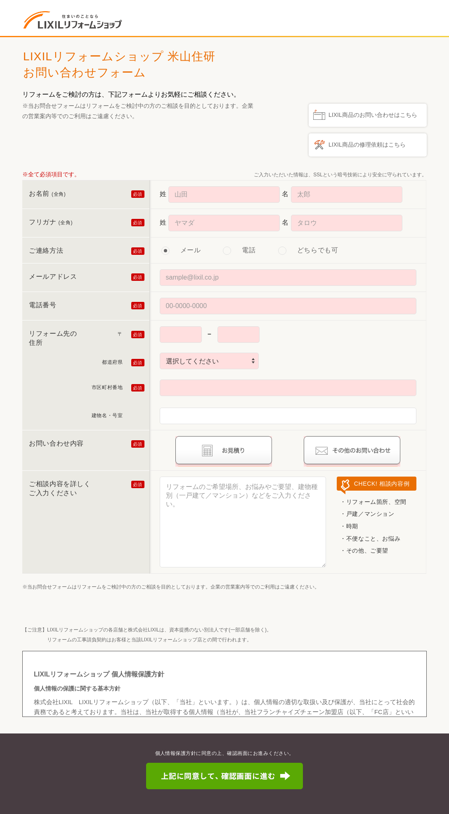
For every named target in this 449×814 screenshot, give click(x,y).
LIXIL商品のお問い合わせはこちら (372, 115)
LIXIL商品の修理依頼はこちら (367, 144)
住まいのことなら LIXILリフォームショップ (74, 19)
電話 (248, 250)
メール (190, 250)
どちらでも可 (317, 250)
